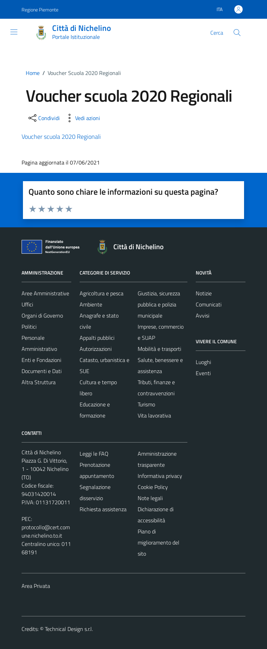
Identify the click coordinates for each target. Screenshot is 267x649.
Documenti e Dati (42, 371)
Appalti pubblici (97, 338)
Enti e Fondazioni (41, 360)
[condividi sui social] (43, 118)
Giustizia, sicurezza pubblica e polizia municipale (159, 304)
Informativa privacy (160, 476)
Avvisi (202, 315)
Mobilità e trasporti (159, 349)
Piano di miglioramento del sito (158, 542)
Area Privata (36, 586)
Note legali (150, 498)
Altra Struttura (39, 382)
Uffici (27, 304)
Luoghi (203, 362)
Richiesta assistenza (103, 509)
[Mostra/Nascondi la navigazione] (14, 32)
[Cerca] (237, 32)
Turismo (146, 404)
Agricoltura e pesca (101, 293)
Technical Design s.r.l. (69, 629)
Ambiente (91, 304)
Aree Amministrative (45, 293)
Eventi (203, 373)
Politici (29, 326)
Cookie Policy (153, 487)
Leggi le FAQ (94, 453)
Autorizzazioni (96, 349)
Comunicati (208, 304)
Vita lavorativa (154, 415)
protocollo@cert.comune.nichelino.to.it (46, 531)
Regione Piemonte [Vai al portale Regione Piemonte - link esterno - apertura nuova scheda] (40, 9)
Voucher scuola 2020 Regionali (61, 136)
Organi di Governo (42, 315)
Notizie (204, 293)
